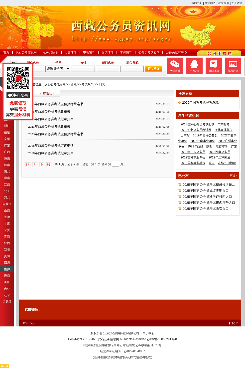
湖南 (7, 178)
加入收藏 (237, 3)
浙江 (7, 126)
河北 (7, 197)
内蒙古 (6, 204)
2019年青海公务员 (205, 135)
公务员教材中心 (176, 52)
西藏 (6, 269)
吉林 (7, 288)
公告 (212, 163)
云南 (7, 275)
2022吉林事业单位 (193, 157)
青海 (7, 236)
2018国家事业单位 (193, 163)
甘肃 (7, 223)
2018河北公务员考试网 (196, 130)
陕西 (7, 243)
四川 (7, 262)
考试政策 (88, 84)
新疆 (7, 249)
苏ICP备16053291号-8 (162, 339)
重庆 (7, 282)
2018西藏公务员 (219, 152)
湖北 (7, 171)
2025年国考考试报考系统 (200, 102)
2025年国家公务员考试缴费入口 (206, 209)
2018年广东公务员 (193, 152)
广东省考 (224, 124)
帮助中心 (196, 3)
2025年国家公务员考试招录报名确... (209, 185)
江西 (7, 184)
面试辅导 (108, 52)
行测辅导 (71, 52)
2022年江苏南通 (219, 157)
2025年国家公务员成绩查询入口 (206, 191)
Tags (32, 323)
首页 (6, 52)
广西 (7, 152)
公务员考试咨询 (148, 52)
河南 (7, 165)
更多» (234, 175)
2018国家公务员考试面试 (197, 124)
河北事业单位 (224, 130)
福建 (7, 132)
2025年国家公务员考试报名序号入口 (209, 203)
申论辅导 (89, 52)
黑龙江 (6, 301)
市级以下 (49, 93)
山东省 (185, 135)
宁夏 (7, 230)
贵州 (7, 256)
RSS (25, 323)
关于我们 (148, 333)
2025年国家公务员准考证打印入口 (207, 197)
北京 (7, 191)
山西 (7, 210)
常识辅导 (126, 52)
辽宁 (7, 295)
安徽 (7, 139)
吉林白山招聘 (227, 163)
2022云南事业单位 (202, 141)
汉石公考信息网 (26, 52)
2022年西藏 (195, 146)
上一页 (34, 164)
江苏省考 (222, 146)
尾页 (48, 164)
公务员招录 (50, 52)
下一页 (41, 164)
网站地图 (210, 3)
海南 (7, 158)
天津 (7, 217)
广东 (7, 145)
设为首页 (223, 3)
